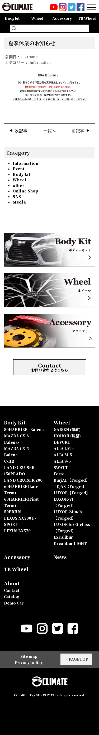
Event (19, 168)
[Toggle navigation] (91, 7)
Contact (12, 590)
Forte (59, 473)
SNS (17, 196)
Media (19, 202)
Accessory (62, 18)
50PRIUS (12, 511)
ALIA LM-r (64, 448)
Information (26, 163)
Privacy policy (29, 662)
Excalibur (63, 537)
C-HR (9, 461)
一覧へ (49, 131)
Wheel (19, 179)
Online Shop (26, 191)
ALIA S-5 (62, 461)
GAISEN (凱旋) (67, 429)
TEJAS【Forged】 (71, 486)
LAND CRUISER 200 (23, 480)
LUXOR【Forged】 (72, 492)
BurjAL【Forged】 (71, 480)
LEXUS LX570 (17, 530)
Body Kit (15, 422)
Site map (28, 656)
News (60, 556)
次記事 (21, 131)
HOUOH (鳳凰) (67, 435)
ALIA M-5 (63, 454)
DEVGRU (62, 442)
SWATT (61, 467)
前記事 (78, 131)
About (12, 583)
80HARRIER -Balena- (24, 429)
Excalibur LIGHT (70, 543)
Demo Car (13, 603)
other (19, 185)
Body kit (22, 174)
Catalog (12, 596)
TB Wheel (87, 18)
